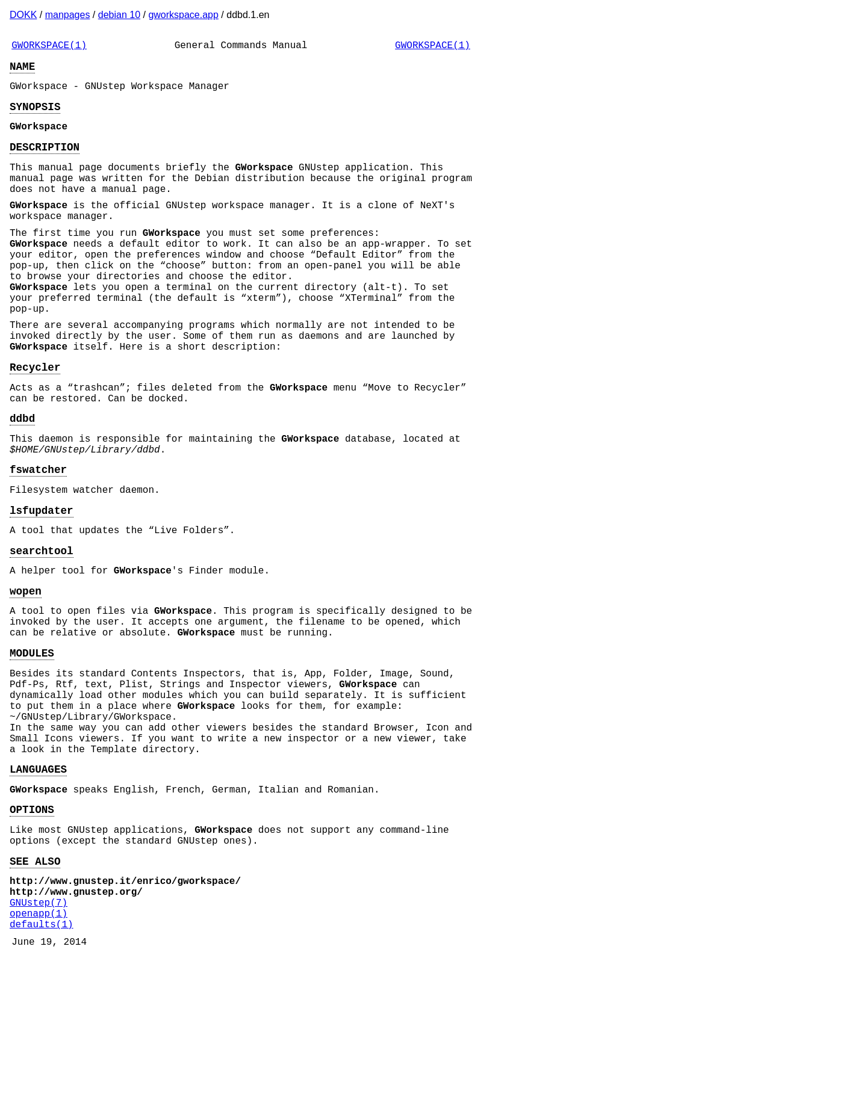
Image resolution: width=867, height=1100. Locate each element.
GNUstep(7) (38, 1036)
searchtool (41, 629)
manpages (67, 15)
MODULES (32, 746)
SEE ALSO (35, 988)
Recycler (35, 422)
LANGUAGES (38, 884)
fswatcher (38, 538)
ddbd (22, 480)
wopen (26, 674)
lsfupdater (41, 584)
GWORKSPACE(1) (49, 47)
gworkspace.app (183, 15)
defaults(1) (41, 1063)
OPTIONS (32, 929)
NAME (22, 70)
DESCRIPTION (44, 160)
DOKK (23, 15)
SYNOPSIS (35, 115)
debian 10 (119, 15)
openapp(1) (38, 1050)
